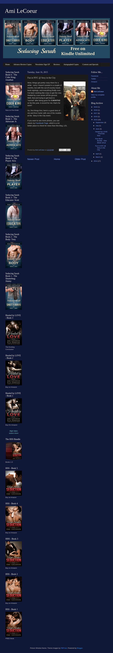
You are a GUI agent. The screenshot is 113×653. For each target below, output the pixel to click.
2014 (96, 161)
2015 (96, 120)
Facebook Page (42, 123)
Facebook (94, 76)
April (97, 154)
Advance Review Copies (22, 64)
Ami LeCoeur (21, 11)
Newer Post (33, 159)
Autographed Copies (71, 64)
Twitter (93, 79)
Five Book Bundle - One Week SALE (101, 141)
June (98, 129)
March (98, 157)
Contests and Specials (90, 64)
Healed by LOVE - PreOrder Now (101, 133)
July (97, 126)
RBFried (64, 648)
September (100, 122)
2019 (96, 107)
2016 (96, 116)
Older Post (80, 159)
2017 (96, 113)
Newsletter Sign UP (42, 64)
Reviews (57, 64)
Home (7, 64)
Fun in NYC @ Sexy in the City (100, 148)
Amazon (94, 82)
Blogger (80, 648)
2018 (96, 110)
